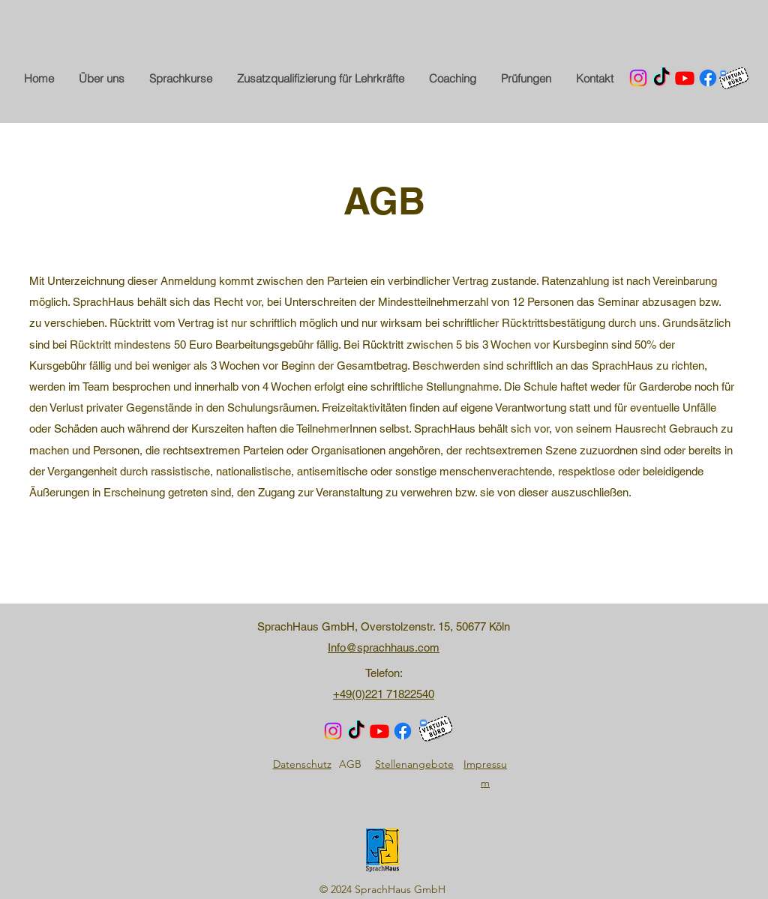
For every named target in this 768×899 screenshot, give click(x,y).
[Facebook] (708, 78)
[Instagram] (638, 78)
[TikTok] (661, 78)
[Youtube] (685, 78)
